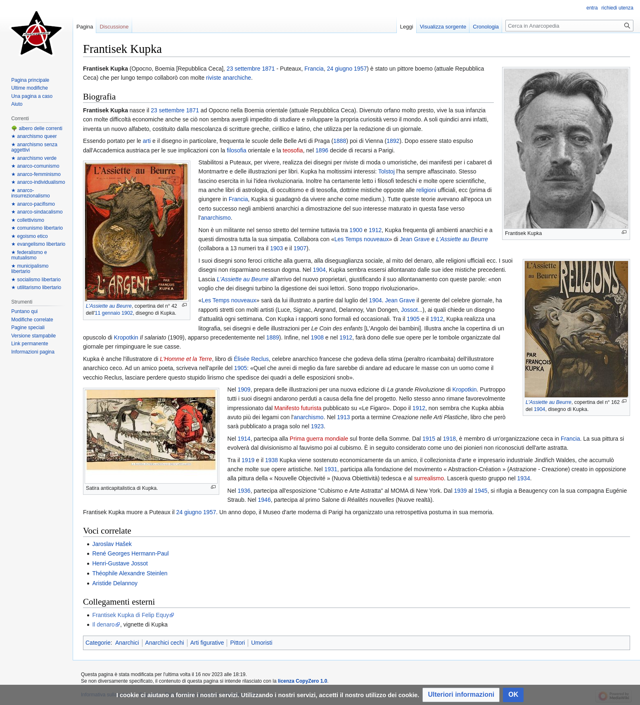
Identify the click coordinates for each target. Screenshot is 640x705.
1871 (268, 68)
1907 (300, 248)
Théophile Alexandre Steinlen (129, 573)
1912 (375, 230)
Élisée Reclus (251, 359)
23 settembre (244, 68)
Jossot (409, 309)
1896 (321, 150)
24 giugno (340, 68)
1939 (460, 490)
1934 (523, 478)
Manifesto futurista (297, 408)
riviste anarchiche (228, 77)
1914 (244, 438)
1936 (244, 490)
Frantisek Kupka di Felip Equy (130, 615)
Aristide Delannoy (114, 583)
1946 (264, 499)
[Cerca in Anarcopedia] (569, 25)
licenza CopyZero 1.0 (302, 681)
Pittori (237, 642)
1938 (271, 460)
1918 (449, 438)
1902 (127, 313)
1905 (413, 319)
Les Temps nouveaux (361, 239)
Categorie (98, 642)
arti (147, 141)
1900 (355, 230)
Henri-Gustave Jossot (120, 563)
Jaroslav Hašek (112, 544)
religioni (426, 190)
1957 (360, 68)
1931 (331, 469)
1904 (539, 409)
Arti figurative (207, 642)
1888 (339, 141)
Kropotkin (126, 337)
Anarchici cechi (164, 642)
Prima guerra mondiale (319, 438)
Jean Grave (414, 239)
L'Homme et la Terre (186, 359)
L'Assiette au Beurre (109, 306)
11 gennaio (107, 313)
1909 (244, 389)
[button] (461, 695)
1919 (248, 460)
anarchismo (215, 217)
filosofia (236, 150)
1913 (343, 417)
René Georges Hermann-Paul (130, 553)
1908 (317, 337)
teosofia (293, 150)
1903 (276, 248)
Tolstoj (386, 171)
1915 (428, 438)
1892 (392, 141)
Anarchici (127, 642)
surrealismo (429, 478)
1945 (480, 490)
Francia (314, 68)
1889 (272, 337)
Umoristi (261, 642)
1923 (317, 426)
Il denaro (103, 624)
